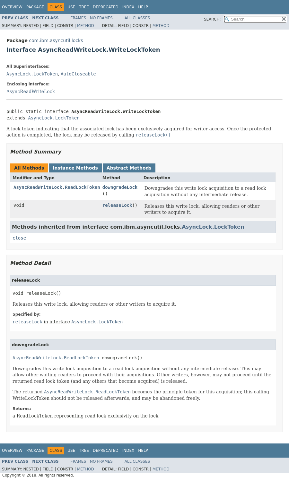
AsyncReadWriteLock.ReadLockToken (56, 187)
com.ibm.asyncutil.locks (56, 40)
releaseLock (117, 205)
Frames (78, 18)
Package (35, 7)
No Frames (101, 18)
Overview (12, 7)
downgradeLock (120, 187)
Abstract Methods (129, 168)
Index (128, 7)
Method (85, 25)
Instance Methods (75, 168)
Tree (84, 7)
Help (143, 7)
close (19, 238)
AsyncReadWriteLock (30, 91)
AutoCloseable (78, 73)
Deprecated (105, 7)
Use (71, 7)
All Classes (137, 18)
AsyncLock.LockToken (32, 73)
